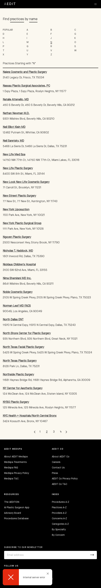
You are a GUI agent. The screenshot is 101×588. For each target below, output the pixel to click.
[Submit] (92, 555)
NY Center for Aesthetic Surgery (22, 388)
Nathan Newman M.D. (16, 113)
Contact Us (58, 467)
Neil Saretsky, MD (13, 141)
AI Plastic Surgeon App (16, 507)
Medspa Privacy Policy (16, 473)
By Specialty (59, 529)
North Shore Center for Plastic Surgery (27, 333)
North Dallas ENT (13, 319)
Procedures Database (16, 518)
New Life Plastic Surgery (18, 168)
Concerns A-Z (59, 518)
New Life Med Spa (14, 154)
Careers (56, 462)
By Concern (58, 535)
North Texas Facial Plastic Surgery (23, 347)
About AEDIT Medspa (16, 456)
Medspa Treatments (15, 462)
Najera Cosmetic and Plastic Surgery (25, 72)
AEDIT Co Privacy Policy (65, 478)
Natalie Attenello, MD (16, 99)
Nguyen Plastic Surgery (17, 237)
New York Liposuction (16, 209)
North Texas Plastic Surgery (20, 361)
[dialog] (27, 577)
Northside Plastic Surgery (18, 374)
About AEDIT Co (60, 456)
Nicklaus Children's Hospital (19, 264)
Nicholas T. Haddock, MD (18, 251)
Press (55, 473)
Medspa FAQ (11, 467)
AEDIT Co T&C (59, 484)
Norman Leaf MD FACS (17, 306)
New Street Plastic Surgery (19, 196)
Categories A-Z (60, 524)
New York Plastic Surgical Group (22, 223)
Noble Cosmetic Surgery (17, 292)
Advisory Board (12, 513)
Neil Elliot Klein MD (14, 127)
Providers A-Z (59, 513)
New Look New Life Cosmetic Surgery (26, 182)
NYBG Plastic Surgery (16, 402)
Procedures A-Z (60, 502)
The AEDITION (11, 502)
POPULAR (8, 30)
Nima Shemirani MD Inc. (17, 278)
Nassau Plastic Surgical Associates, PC (26, 86)
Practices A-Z (59, 507)
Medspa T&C (11, 478)
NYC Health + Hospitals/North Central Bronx (30, 416)
